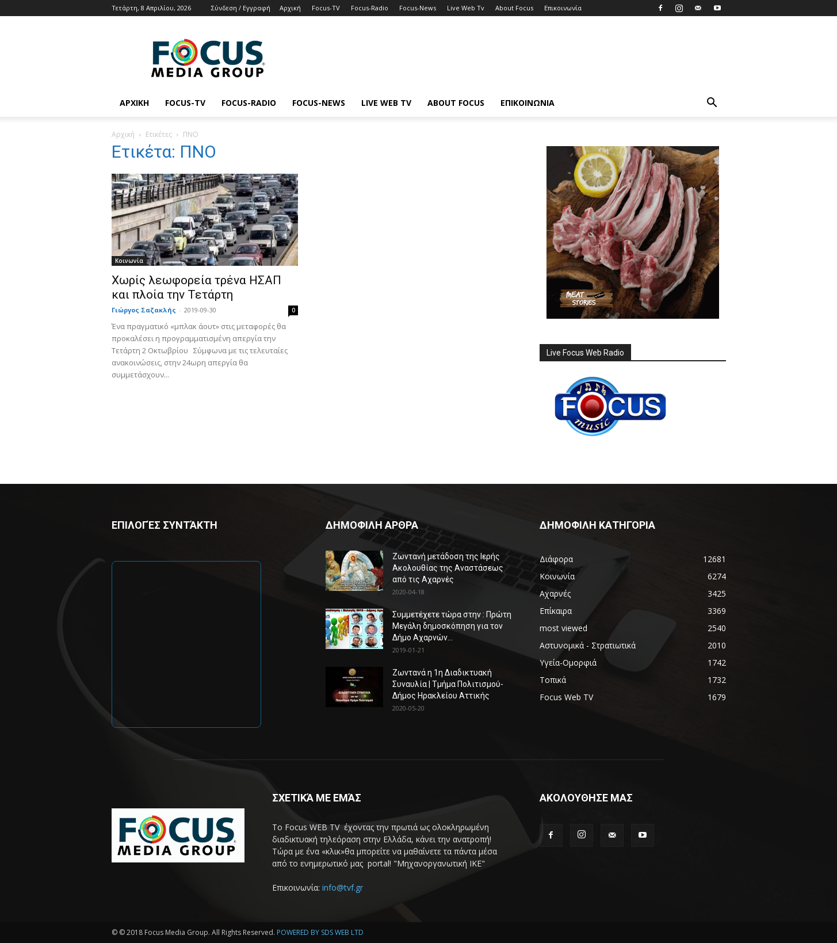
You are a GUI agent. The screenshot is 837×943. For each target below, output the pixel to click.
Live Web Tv (465, 7)
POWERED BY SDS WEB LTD (320, 932)
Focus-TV (326, 7)
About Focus (514, 7)
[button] (712, 103)
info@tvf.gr (342, 887)
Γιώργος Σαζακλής (144, 310)
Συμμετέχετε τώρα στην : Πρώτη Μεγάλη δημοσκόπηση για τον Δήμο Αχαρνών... (451, 626)
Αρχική (290, 7)
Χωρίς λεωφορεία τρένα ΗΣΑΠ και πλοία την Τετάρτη (196, 287)
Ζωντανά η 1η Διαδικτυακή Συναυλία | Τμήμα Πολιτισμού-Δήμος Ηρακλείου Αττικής (447, 684)
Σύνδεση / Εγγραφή (240, 7)
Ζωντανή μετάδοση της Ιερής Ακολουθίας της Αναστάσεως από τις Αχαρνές (447, 568)
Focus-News (417, 7)
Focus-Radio (369, 7)
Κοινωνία (129, 261)
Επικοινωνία (563, 7)
